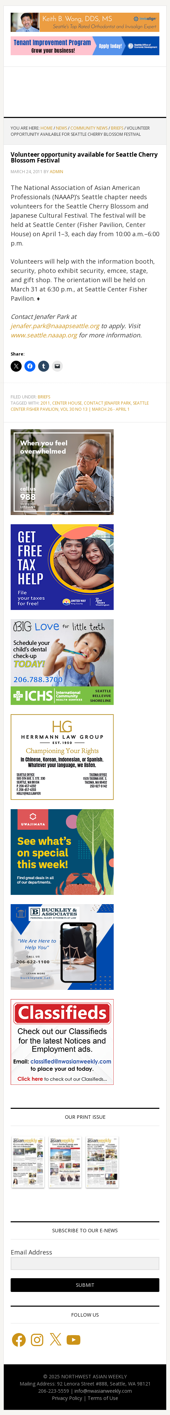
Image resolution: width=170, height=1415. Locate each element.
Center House (67, 403)
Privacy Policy (67, 1398)
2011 (45, 403)
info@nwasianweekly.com (103, 1391)
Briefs (44, 397)
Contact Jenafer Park (107, 403)
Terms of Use (103, 1398)
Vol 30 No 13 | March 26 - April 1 (95, 409)
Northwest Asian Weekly (85, 89)
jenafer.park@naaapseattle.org (55, 326)
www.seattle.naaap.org (44, 335)
